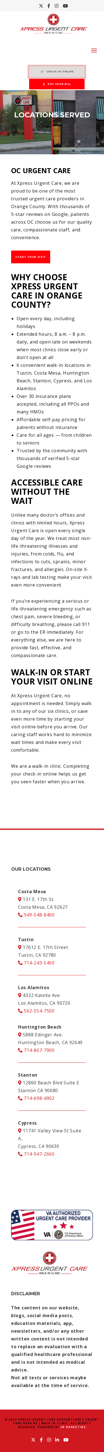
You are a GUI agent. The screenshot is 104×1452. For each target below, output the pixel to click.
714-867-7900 (36, 1050)
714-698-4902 (36, 1098)
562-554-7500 (36, 1011)
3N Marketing (73, 1427)
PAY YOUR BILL (57, 84)
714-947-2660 (36, 1154)
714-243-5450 (36, 963)
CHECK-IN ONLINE (57, 72)
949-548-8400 (36, 915)
